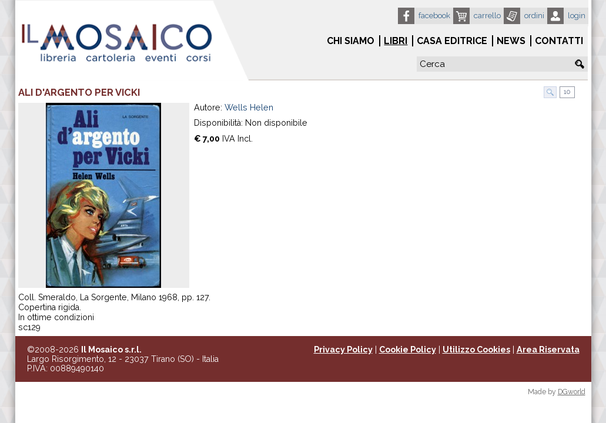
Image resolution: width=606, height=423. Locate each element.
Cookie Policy (407, 349)
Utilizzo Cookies (476, 349)
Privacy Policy (343, 349)
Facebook (434, 15)
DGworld (571, 392)
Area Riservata (548, 349)
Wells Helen (249, 107)
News (511, 40)
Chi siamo (350, 40)
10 (566, 92)
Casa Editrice (452, 40)
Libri (395, 40)
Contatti (559, 40)
